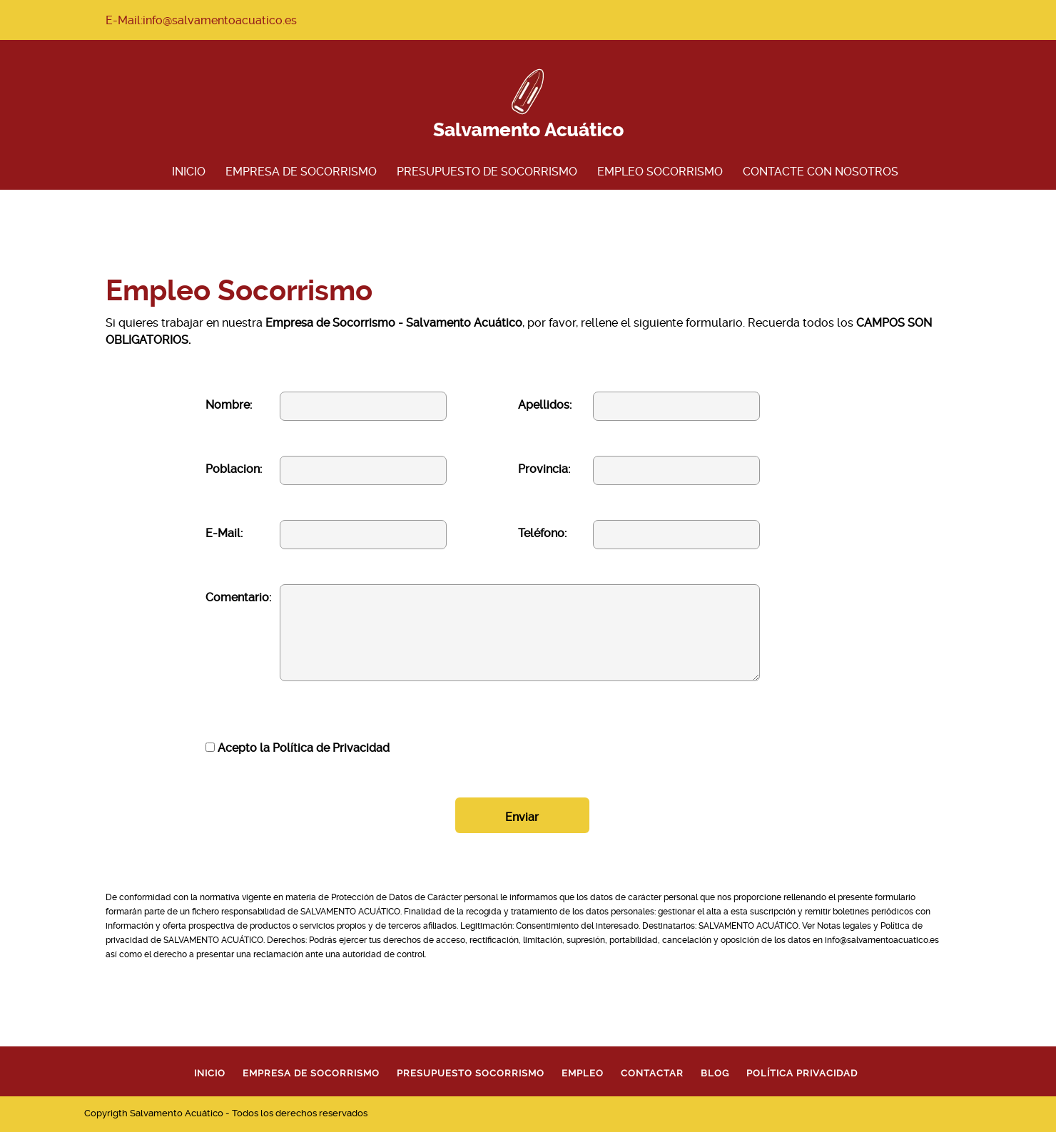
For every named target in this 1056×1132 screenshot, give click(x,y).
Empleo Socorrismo (660, 171)
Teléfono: (542, 533)
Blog (715, 1073)
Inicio (188, 171)
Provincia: (544, 469)
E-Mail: (224, 533)
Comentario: (238, 597)
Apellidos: (545, 405)
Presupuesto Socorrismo (470, 1073)
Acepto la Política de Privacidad (297, 748)
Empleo (583, 1073)
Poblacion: (233, 469)
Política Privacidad (802, 1073)
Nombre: (228, 405)
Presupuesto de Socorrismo (487, 171)
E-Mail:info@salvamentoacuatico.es (201, 20)
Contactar (652, 1073)
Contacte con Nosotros (820, 171)
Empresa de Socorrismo (301, 171)
